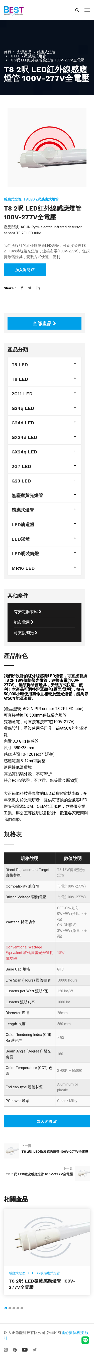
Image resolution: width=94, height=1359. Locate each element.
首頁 (7, 52)
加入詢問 (25, 270)
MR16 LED (23, 568)
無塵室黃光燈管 (27, 495)
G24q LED (23, 408)
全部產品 (44, 323)
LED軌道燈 (23, 524)
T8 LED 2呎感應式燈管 (27, 56)
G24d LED (23, 422)
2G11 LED (22, 393)
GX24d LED (24, 437)
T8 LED (20, 379)
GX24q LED (24, 451)
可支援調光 (26, 632)
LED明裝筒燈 (25, 553)
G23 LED (21, 480)
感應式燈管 (46, 52)
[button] (6, 1308)
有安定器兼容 (28, 611)
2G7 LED (21, 466)
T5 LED (20, 364)
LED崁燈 (21, 539)
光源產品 (24, 52)
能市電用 (24, 622)
